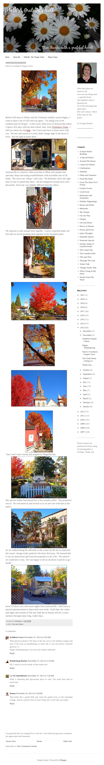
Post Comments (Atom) (27, 746)
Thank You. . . (88, 365)
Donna (13, 693)
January (86, 406)
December (87, 331)
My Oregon (84, 212)
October (86, 370)
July (85, 382)
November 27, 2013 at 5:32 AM (41, 661)
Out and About (17, 624)
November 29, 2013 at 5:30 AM (29, 693)
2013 (82, 327)
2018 (82, 307)
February (87, 402)
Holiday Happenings (88, 201)
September (87, 374)
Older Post (67, 741)
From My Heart (86, 179)
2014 (82, 323)
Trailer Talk (84, 264)
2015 (82, 319)
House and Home (87, 205)
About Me (16, 57)
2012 (82, 411)
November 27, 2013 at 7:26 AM (41, 676)
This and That (85, 257)
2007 (82, 432)
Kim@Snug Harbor (18, 661)
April (85, 394)
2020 (82, 299)
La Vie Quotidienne (18, 676)
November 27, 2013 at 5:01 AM (37, 637)
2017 (82, 311)
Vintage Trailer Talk (88, 268)
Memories (84, 208)
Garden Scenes (86, 188)
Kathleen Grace (17, 637)
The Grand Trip (86, 250)
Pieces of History (87, 226)
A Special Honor (87, 157)
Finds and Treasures (88, 175)
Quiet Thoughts (86, 233)
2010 (82, 420)
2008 (82, 428)
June (85, 386)
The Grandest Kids (87, 253)
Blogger (63, 760)
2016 (82, 315)
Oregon (83, 219)
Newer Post (11, 741)
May (85, 390)
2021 (82, 295)
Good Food (84, 192)
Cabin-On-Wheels (87, 164)
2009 (82, 424)
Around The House (88, 161)
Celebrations (85, 168)
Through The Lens (87, 260)
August (86, 378)
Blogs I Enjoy (53, 57)
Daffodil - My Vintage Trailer (34, 57)
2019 (82, 303)
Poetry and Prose (87, 230)
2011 (82, 416)
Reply (12, 653)
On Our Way (85, 215)
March (86, 398)
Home (7, 57)
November (87, 335)
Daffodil (83, 172)
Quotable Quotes (87, 237)
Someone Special (87, 240)
